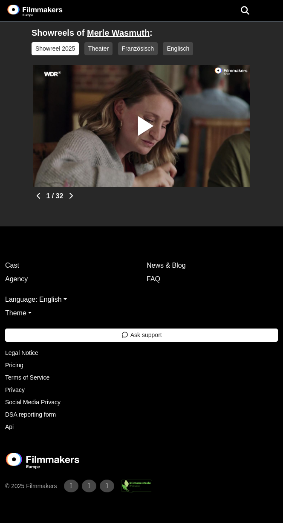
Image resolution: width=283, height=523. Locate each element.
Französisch (138, 48)
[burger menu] (270, 11)
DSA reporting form (30, 414)
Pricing (14, 365)
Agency (16, 279)
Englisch (178, 48)
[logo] (45, 10)
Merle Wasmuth (118, 32)
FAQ (153, 279)
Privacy (15, 389)
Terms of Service (27, 377)
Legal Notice (21, 352)
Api (9, 426)
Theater (98, 48)
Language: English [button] (33, 299)
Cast (12, 265)
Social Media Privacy (33, 402)
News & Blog (166, 265)
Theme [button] (15, 313)
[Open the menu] (244, 10)
